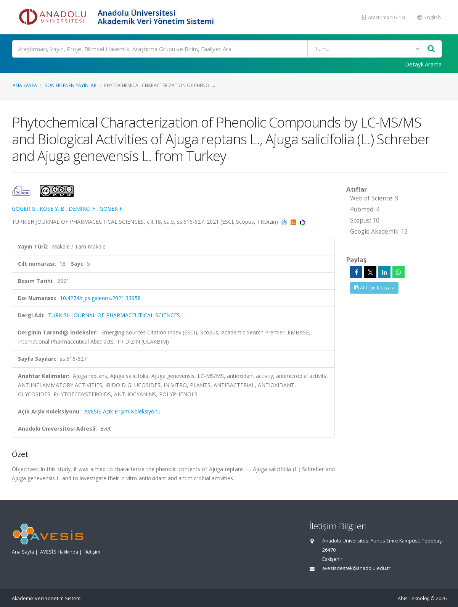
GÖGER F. (112, 208)
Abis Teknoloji (413, 598)
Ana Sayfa (25, 85)
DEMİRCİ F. (82, 208)
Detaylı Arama (423, 64)
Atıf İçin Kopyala (374, 287)
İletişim (92, 552)
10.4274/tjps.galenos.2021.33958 (100, 298)
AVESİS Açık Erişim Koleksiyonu (122, 411)
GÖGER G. (24, 208)
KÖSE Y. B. (53, 208)
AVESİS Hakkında (59, 552)
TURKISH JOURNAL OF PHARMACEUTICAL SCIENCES (114, 315)
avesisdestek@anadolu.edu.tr (356, 568)
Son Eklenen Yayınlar (70, 85)
